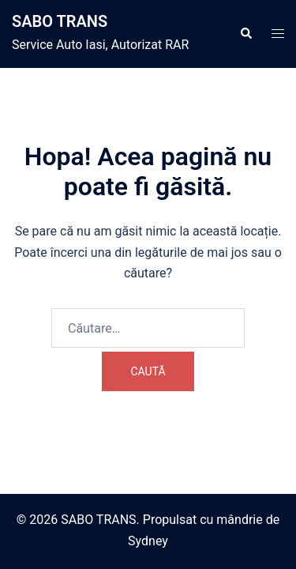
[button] (245, 34)
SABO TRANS (59, 21)
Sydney (148, 540)
